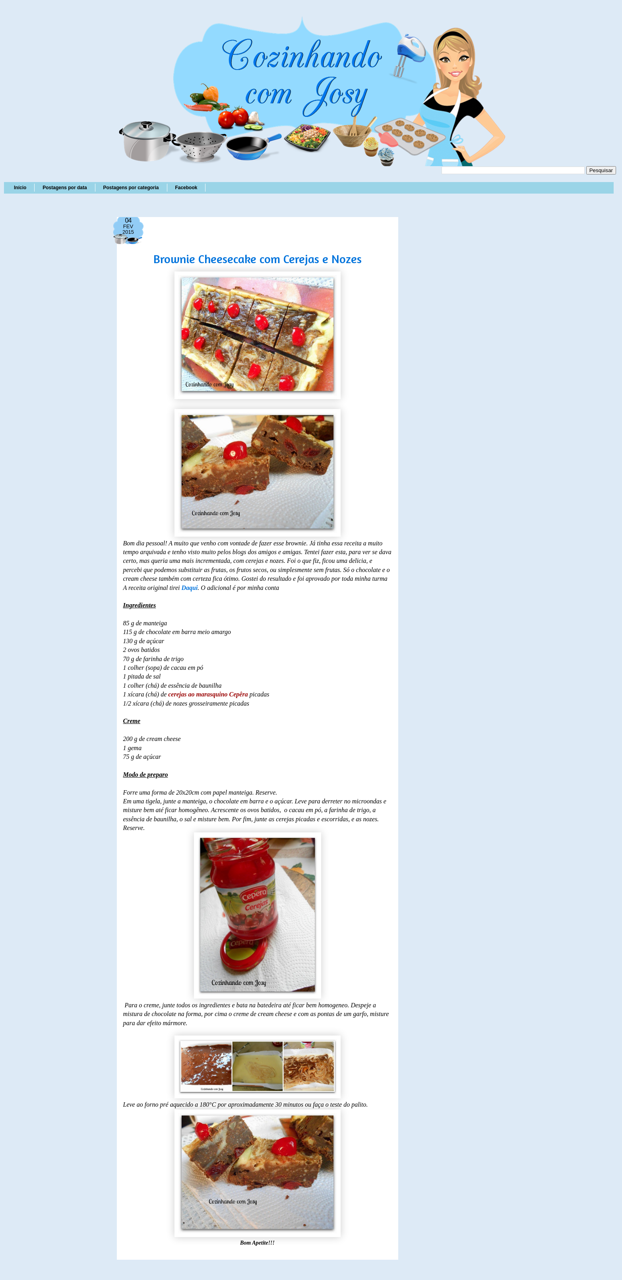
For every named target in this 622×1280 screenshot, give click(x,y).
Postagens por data (65, 187)
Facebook (186, 187)
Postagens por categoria (131, 187)
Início (20, 187)
